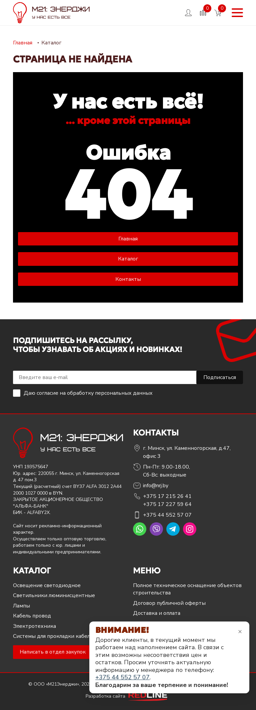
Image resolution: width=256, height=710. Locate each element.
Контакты (128, 279)
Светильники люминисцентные (54, 595)
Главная (128, 238)
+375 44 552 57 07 (167, 515)
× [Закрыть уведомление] (240, 631)
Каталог (128, 258)
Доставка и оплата (156, 613)
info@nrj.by (155, 485)
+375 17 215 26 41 (167, 496)
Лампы (21, 605)
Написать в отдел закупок (53, 652)
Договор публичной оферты (169, 603)
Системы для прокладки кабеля (53, 636)
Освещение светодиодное (47, 585)
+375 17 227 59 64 (167, 504)
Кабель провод (32, 615)
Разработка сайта (128, 696)
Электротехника (34, 626)
